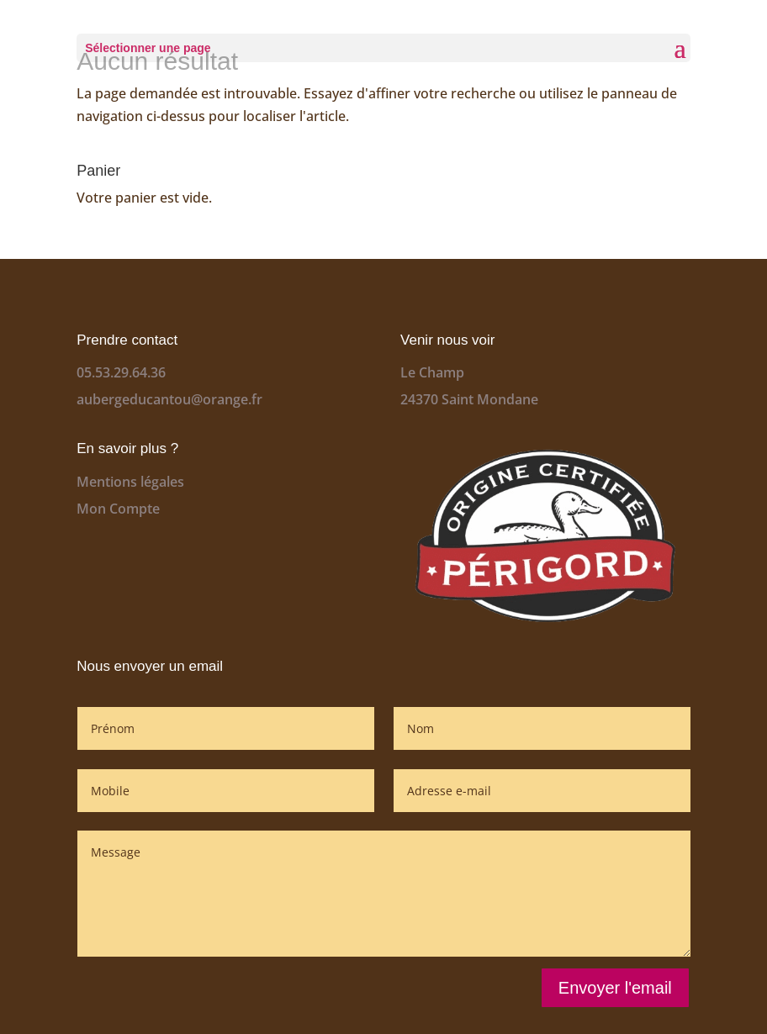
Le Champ (432, 372)
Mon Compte (118, 508)
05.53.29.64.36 (121, 372)
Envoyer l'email (615, 988)
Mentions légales (130, 481)
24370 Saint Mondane (469, 399)
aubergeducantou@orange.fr (169, 399)
